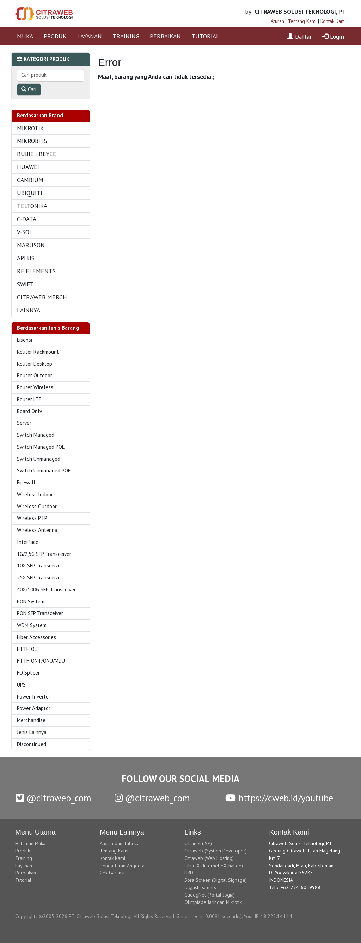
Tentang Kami (302, 21)
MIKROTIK (30, 128)
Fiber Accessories (36, 637)
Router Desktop (34, 363)
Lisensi (24, 339)
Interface (27, 542)
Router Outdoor (34, 375)
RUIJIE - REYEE (36, 154)
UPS (21, 684)
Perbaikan (25, 872)
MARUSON (31, 245)
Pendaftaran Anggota (122, 865)
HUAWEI (28, 167)
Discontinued (31, 744)
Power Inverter (33, 696)
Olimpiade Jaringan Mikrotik (213, 902)
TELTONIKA (32, 206)
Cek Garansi (112, 872)
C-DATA (26, 219)
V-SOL (24, 232)
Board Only (29, 411)
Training (23, 858)
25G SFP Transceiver (39, 577)
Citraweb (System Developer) (215, 851)
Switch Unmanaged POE (44, 470)
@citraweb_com (53, 798)
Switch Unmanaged (38, 458)
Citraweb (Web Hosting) (209, 858)
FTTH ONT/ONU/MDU (41, 660)
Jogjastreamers (200, 887)
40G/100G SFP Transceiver (46, 589)
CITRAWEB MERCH (42, 297)
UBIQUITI (29, 193)
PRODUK (55, 36)
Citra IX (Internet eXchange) (213, 865)
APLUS (26, 258)
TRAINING (125, 36)
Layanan (23, 865)
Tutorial (23, 880)
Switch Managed (35, 435)
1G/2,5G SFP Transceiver (44, 554)
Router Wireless (35, 387)
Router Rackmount (38, 351)
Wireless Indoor (35, 494)
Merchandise (31, 720)
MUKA (25, 36)
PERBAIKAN (165, 36)
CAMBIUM (30, 180)
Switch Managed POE (41, 446)
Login (333, 36)
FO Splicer (28, 672)
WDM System (32, 625)
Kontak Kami (333, 21)
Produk (22, 851)
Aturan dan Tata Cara (122, 843)
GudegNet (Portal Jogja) (209, 895)
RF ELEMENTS (36, 271)
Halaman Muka (30, 843)
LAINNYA (28, 310)
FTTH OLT (28, 649)
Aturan (277, 21)
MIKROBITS (32, 141)
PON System (30, 601)
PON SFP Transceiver (40, 613)
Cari (28, 89)
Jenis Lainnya (32, 732)
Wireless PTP (32, 518)
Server (24, 423)
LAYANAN (89, 36)
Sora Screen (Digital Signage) (215, 880)
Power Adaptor (33, 708)
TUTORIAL (205, 36)
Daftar (299, 36)
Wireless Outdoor (37, 506)
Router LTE (29, 399)
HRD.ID (191, 872)
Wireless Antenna (37, 530)
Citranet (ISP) (198, 843)
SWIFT (25, 284)
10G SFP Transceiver (39, 565)
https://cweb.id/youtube (279, 798)
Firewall (26, 482)
